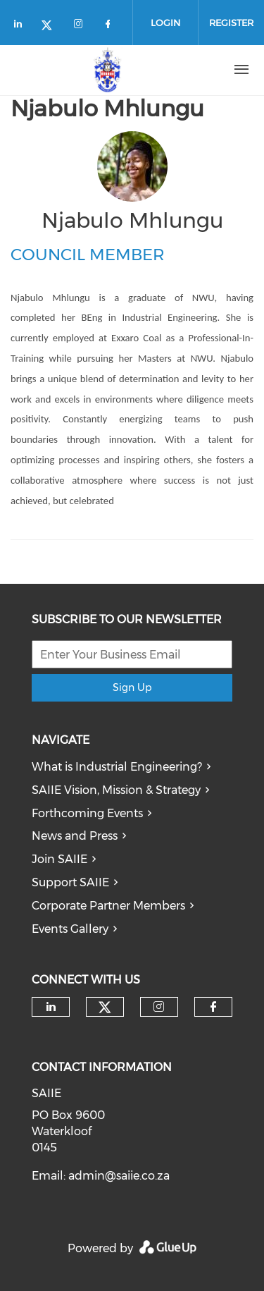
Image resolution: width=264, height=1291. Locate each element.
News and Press (75, 836)
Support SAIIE (70, 882)
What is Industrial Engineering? (117, 766)
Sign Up (132, 687)
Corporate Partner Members (108, 905)
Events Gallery (70, 929)
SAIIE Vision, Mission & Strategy (116, 790)
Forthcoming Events (87, 813)
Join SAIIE (59, 859)
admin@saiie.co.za (119, 1175)
